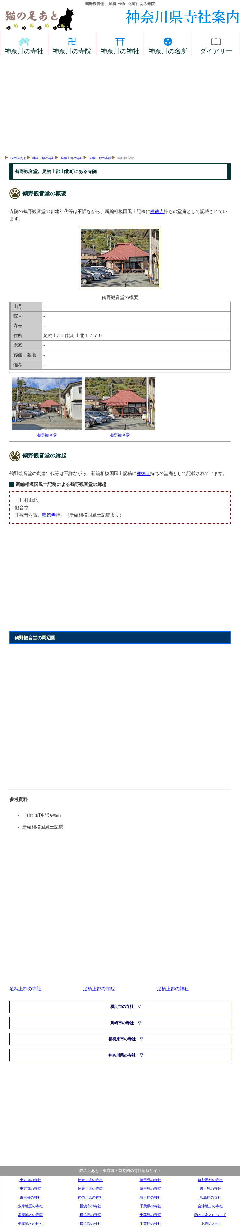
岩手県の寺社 (210, 1188)
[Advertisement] (120, 105)
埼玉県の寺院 (150, 1188)
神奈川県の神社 (90, 1197)
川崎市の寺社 (122, 1023)
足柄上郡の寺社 (72, 158)
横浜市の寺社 (122, 1006)
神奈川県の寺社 (43, 158)
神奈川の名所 (168, 45)
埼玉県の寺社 (150, 1180)
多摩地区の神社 (30, 1223)
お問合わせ (210, 1223)
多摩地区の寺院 (30, 1215)
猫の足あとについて (210, 1215)
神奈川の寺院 (72, 45)
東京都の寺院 (30, 1188)
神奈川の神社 (120, 45)
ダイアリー (216, 45)
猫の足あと (18, 158)
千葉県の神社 (150, 1223)
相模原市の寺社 (122, 1039)
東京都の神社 (30, 1197)
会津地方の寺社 (210, 1206)
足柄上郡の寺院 (100, 158)
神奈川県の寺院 (90, 1188)
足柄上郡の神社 (173, 988)
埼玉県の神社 (150, 1197)
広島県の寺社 (210, 1197)
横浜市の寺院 (90, 1215)
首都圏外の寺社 (210, 1180)
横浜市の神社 (90, 1223)
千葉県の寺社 (150, 1206)
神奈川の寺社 (24, 45)
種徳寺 (157, 211)
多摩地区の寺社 (30, 1206)
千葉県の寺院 (150, 1215)
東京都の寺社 (30, 1180)
